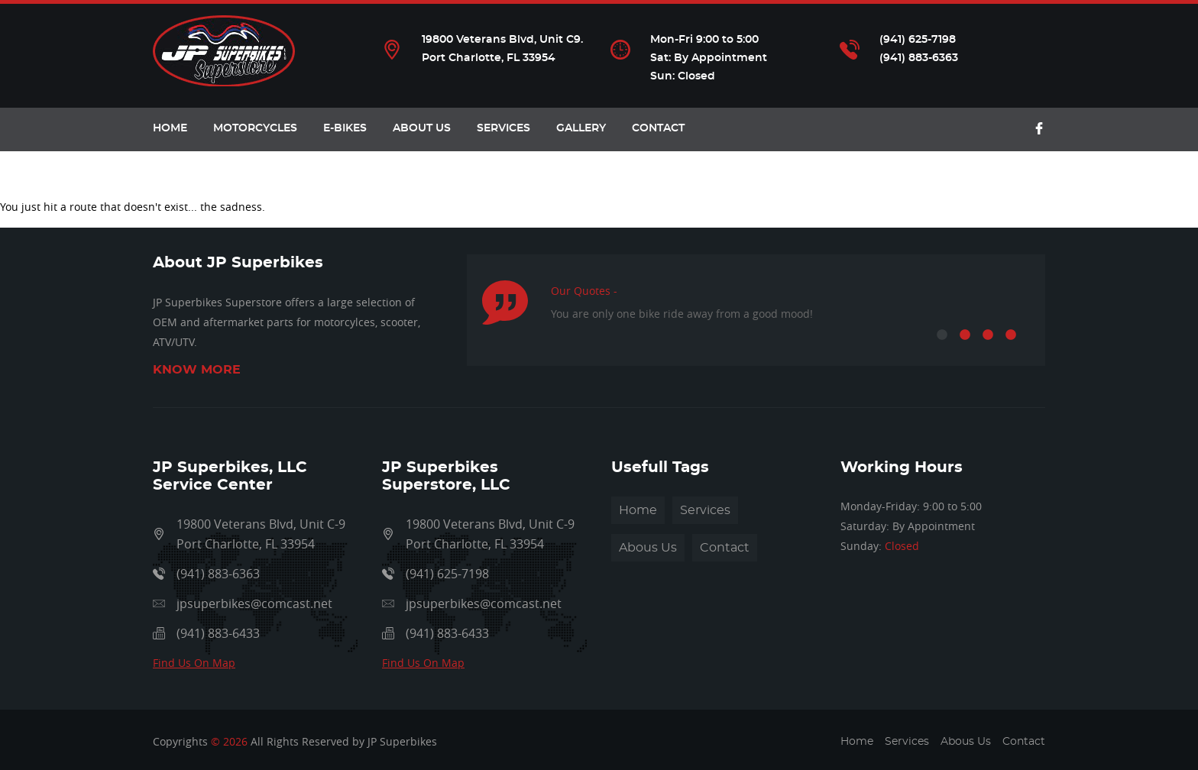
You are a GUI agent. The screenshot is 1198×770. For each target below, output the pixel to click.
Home (638, 510)
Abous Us (648, 548)
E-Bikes (345, 128)
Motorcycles (255, 128)
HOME (170, 128)
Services (503, 128)
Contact (658, 128)
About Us (422, 128)
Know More (197, 370)
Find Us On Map (194, 662)
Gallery (581, 128)
